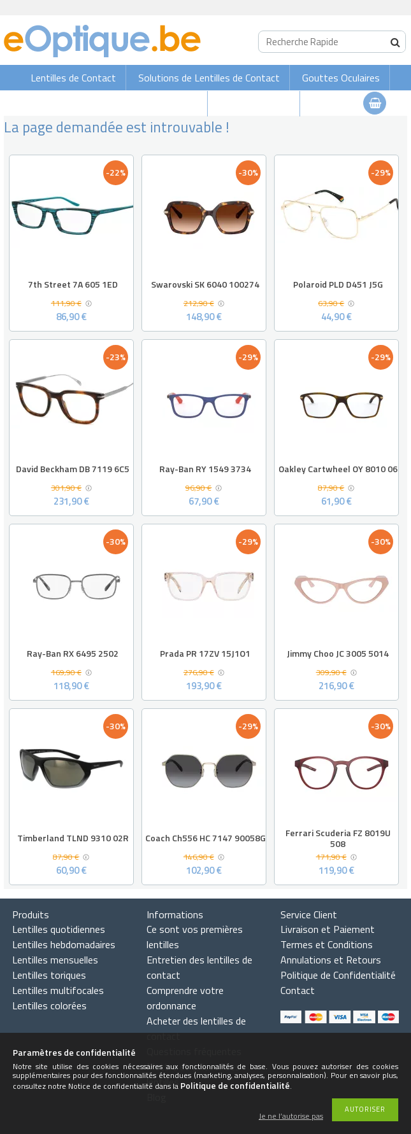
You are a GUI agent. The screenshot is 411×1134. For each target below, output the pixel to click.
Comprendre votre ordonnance (185, 998)
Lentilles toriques (49, 975)
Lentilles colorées (49, 1005)
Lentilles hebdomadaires (63, 944)
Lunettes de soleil (159, 103)
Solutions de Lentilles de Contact (209, 77)
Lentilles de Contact (73, 77)
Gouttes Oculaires (341, 77)
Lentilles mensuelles (55, 959)
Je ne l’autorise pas (291, 1116)
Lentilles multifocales (58, 990)
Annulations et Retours (330, 959)
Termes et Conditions (326, 944)
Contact (297, 990)
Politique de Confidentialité (338, 975)
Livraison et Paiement (327, 929)
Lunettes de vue (255, 103)
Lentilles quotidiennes (58, 929)
